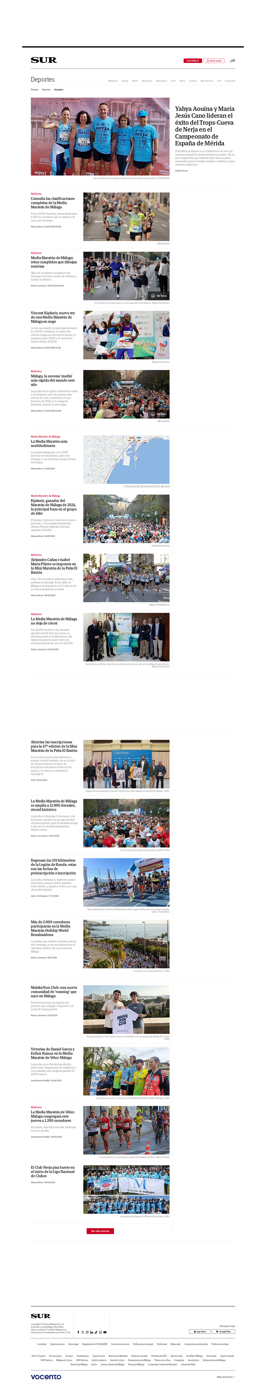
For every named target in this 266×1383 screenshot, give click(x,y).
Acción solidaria (99, 1360)
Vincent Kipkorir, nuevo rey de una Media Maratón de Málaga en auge (53, 317)
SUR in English (38, 1356)
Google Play (225, 1331)
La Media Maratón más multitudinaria (49, 443)
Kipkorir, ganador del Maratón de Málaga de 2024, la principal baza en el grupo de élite (54, 507)
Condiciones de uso (120, 1344)
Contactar (42, 1344)
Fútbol (135, 80)
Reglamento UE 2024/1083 (94, 1344)
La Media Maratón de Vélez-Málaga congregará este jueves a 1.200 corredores (53, 1116)
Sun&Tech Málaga (194, 1356)
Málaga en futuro (64, 1360)
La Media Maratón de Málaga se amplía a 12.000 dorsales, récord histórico (54, 805)
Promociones (55, 1356)
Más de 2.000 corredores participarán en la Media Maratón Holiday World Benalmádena (50, 928)
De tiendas (211, 1356)
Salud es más (176, 1356)
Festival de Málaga (79, 1364)
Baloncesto (147, 80)
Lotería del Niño (188, 1364)
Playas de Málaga (136, 1364)
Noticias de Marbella (118, 1356)
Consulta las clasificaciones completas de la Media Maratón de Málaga (53, 202)
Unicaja (124, 80)
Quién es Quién (227, 1356)
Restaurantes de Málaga (139, 1360)
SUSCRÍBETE (192, 60)
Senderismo (193, 1360)
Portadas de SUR (159, 1356)
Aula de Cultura (117, 1360)
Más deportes (207, 80)
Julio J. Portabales (39, 896)
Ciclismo (193, 80)
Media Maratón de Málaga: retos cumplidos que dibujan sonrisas (54, 262)
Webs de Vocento (226, 1377)
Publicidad (162, 1344)
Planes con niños (162, 1360)
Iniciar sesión (213, 60)
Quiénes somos (57, 1344)
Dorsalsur (58, 89)
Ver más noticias (100, 1231)
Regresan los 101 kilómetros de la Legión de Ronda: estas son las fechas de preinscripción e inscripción (53, 866)
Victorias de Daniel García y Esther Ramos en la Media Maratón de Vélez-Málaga (53, 1053)
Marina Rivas (37, 226)
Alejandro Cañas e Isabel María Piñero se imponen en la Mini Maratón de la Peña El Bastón (54, 566)
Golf (219, 80)
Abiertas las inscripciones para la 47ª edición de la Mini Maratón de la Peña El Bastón (54, 746)
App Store (204, 1331)
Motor (182, 80)
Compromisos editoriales (196, 1344)
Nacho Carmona (38, 285)
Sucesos (69, 1356)
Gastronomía (99, 1356)
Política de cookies (220, 1344)
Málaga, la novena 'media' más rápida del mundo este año (53, 380)
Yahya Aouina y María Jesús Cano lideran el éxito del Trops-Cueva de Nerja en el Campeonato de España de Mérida (205, 126)
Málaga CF (113, 80)
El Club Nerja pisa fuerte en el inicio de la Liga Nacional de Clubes (53, 1171)
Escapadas (179, 1360)
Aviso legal (73, 1344)
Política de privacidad (143, 1344)
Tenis (173, 80)
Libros (94, 1364)
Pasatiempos (83, 1356)
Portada (34, 89)
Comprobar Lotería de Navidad (162, 1364)
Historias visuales (139, 1356)
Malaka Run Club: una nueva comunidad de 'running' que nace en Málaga (54, 991)
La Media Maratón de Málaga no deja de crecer (54, 621)
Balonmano (161, 80)
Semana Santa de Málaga (112, 1364)
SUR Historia (46, 1360)
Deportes (42, 79)
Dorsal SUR (230, 80)
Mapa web (175, 1344)
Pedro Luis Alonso (39, 835)
